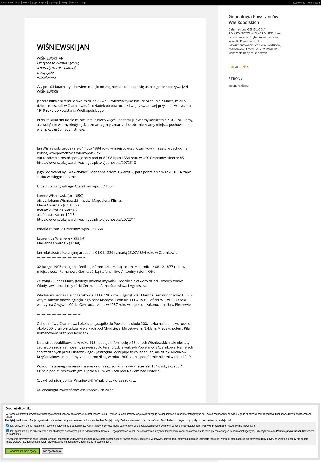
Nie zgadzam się (52, 451)
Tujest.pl (64, 2)
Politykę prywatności (214, 425)
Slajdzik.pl (53, 2)
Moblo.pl (74, 2)
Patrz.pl (25, 2)
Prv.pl (17, 2)
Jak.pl (83, 2)
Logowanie (299, 2)
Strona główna (239, 86)
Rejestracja (313, 2)
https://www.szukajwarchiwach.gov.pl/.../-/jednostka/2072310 (86, 162)
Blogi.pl (42, 2)
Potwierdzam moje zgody (22, 451)
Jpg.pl (34, 2)
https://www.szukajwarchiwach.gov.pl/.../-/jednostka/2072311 (86, 219)
